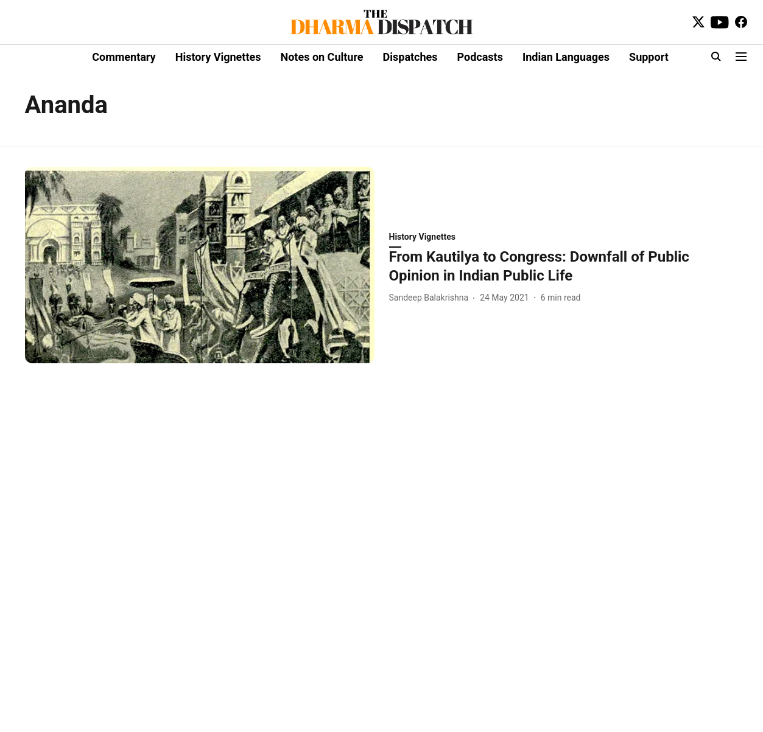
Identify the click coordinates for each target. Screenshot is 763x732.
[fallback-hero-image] (199, 265)
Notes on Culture (321, 57)
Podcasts (480, 57)
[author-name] (431, 297)
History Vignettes (218, 57)
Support (649, 57)
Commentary (123, 57)
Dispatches (410, 57)
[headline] (564, 266)
